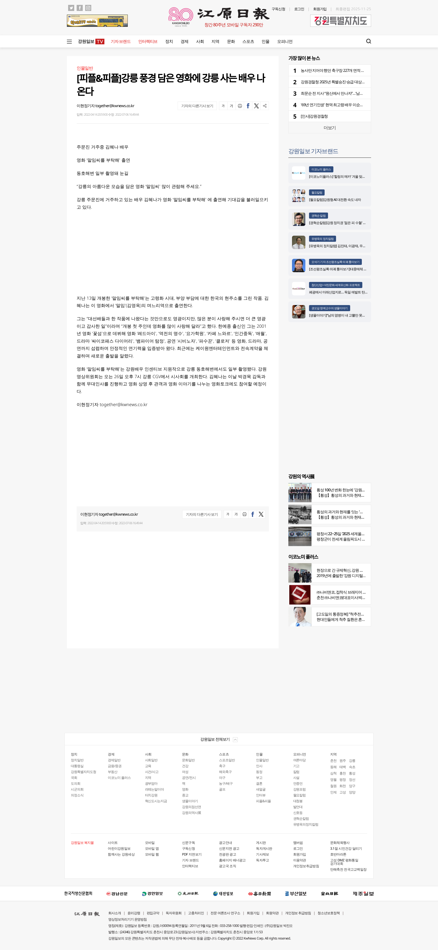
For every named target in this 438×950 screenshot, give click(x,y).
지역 (215, 41)
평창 (342, 779)
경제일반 (114, 760)
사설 (296, 777)
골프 (222, 789)
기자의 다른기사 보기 (197, 105)
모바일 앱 (152, 848)
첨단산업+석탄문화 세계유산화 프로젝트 (335, 285)
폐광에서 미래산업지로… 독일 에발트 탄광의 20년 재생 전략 (350, 292)
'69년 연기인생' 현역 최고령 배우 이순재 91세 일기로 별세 (346, 104)
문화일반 (188, 760)
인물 (265, 41)
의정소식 (77, 795)
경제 (184, 41)
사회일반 (151, 760)
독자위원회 (174, 913)
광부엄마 (151, 783)
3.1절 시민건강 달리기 (346, 848)
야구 (222, 777)
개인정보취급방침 (306, 866)
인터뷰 (260, 795)
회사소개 (114, 913)
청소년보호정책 (329, 913)
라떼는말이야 (154, 789)
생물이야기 (190, 801)
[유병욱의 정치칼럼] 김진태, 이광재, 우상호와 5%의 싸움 (348, 245)
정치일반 (77, 760)
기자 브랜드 (120, 41)
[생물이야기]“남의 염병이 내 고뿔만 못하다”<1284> (344, 315)
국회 (74, 777)
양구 (352, 785)
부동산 (112, 771)
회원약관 (272, 913)
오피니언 (284, 41)
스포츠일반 (227, 760)
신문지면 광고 (229, 848)
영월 (333, 779)
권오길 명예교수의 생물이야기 (329, 308)
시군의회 (77, 789)
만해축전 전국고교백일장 (348, 869)
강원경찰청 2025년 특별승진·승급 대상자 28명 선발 (341, 81)
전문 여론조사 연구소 (225, 913)
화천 (342, 785)
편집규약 (153, 913)
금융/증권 (114, 766)
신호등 (298, 812)
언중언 (298, 783)
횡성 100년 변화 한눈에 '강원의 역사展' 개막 (351, 490)
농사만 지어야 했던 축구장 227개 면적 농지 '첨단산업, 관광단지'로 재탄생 (358, 70)
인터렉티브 (147, 41)
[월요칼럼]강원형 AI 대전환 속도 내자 (335, 199)
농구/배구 (226, 783)
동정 (259, 771)
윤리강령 (134, 913)
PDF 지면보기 (191, 854)
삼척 (333, 773)
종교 (185, 795)
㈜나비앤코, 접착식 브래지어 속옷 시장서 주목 (353, 592)
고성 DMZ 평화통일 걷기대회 (344, 862)
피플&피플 (263, 801)
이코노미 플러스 (321, 169)
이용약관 (299, 860)
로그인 (299, 8)
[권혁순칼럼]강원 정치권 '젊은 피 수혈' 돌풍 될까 (342, 222)
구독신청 (278, 8)
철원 (333, 785)
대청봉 (298, 801)
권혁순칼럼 (301, 818)
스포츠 (248, 41)
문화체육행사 (340, 842)
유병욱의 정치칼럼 (322, 239)
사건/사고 (152, 771)
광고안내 (225, 842)
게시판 (261, 842)
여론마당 (299, 760)
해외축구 (225, 771)
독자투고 (262, 860)
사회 (200, 41)
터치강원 (151, 795)
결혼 (259, 783)
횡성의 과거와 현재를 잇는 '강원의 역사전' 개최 (354, 511)
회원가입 (320, 8)
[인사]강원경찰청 (314, 116)
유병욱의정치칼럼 (306, 824)
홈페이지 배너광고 (232, 860)
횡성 (352, 773)
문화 (231, 41)
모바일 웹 (152, 854)
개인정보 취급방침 (298, 913)
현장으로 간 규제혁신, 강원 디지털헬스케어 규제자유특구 (362, 570)
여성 (185, 771)
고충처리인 (196, 913)
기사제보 (262, 854)
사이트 (113, 842)
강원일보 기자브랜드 (313, 151)
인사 (259, 766)
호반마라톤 (338, 854)
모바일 (150, 842)
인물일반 (262, 760)
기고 (296, 766)
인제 (333, 792)
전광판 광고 (227, 854)
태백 (342, 766)
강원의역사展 (191, 812)
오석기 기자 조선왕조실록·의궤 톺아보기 (335, 262)
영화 (185, 789)
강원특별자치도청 (83, 771)
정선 (352, 779)
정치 (169, 41)
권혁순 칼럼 (318, 216)
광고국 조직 (227, 866)
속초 (352, 766)
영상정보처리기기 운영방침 (127, 919)
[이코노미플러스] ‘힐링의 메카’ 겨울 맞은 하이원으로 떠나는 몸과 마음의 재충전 (364, 176)
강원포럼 (299, 789)
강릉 (352, 760)
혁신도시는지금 (156, 801)
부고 (259, 777)
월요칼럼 (316, 192)
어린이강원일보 (119, 848)
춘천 (333, 760)
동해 (333, 766)
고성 (342, 792)
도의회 (75, 783)
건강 (185, 766)
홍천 (342, 773)
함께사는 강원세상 (121, 854)
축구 (222, 766)
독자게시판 (264, 848)
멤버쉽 (298, 842)
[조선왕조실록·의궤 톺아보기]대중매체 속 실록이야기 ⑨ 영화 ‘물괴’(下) (358, 269)
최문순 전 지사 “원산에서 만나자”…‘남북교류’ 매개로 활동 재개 (349, 93)
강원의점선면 (191, 806)
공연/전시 (189, 777)
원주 (342, 760)
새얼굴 (260, 789)
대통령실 (77, 766)
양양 (352, 792)
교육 (148, 766)
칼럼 (296, 771)
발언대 (298, 806)
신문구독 (188, 842)
